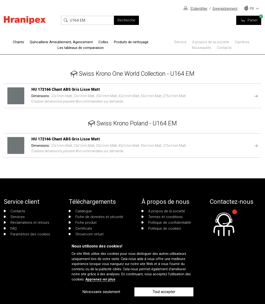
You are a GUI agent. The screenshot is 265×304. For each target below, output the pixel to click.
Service (180, 42)
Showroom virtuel (86, 234)
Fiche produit (83, 222)
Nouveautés (201, 48)
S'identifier (198, 8)
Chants (18, 42)
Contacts (224, 48)
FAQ (10, 228)
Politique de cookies (161, 228)
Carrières (242, 42)
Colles (103, 42)
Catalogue (80, 211)
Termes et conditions (162, 217)
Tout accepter (164, 292)
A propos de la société (210, 42)
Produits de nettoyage (131, 42)
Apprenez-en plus (100, 279)
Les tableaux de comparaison (81, 48)
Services (14, 217)
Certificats (80, 228)
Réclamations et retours (26, 222)
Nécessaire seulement (101, 292)
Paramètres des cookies (27, 234)
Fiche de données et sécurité (96, 217)
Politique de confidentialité (166, 222)
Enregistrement (225, 8)
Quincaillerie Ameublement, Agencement (61, 42)
